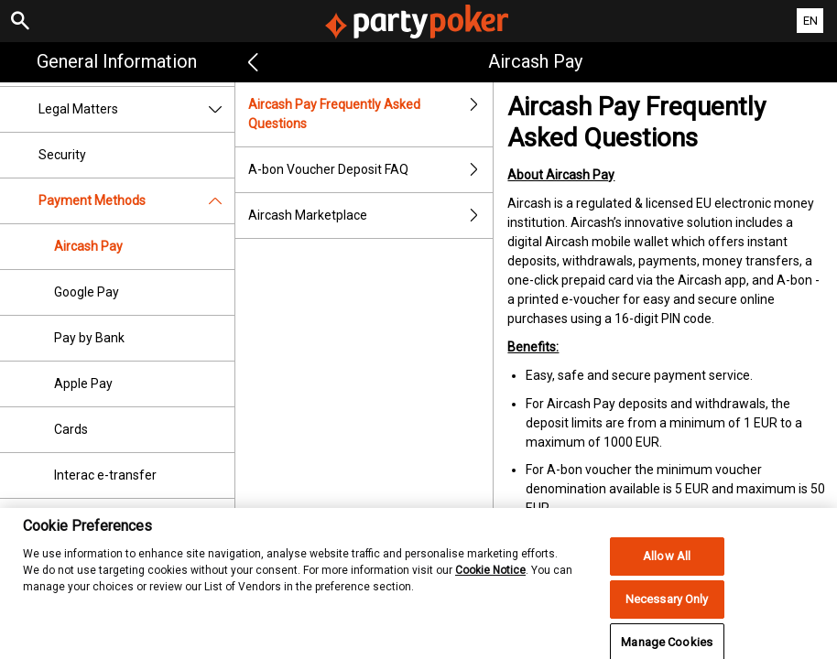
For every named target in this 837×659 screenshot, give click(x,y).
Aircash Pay (88, 246)
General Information (117, 61)
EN (810, 20)
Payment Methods (136, 200)
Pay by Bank (89, 337)
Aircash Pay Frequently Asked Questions (371, 114)
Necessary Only (667, 609)
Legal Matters (136, 109)
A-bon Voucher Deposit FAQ (371, 169)
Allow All (666, 566)
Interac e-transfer (105, 475)
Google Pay (86, 292)
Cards (71, 429)
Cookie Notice (490, 579)
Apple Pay (83, 383)
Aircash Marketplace (371, 215)
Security (62, 154)
